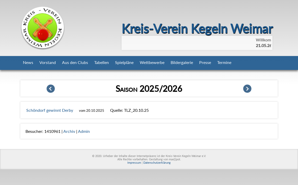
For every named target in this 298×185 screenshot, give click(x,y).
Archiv (69, 131)
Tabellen (101, 62)
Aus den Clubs (75, 62)
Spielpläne (124, 62)
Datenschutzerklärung (157, 162)
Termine (224, 62)
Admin (84, 131)
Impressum (134, 162)
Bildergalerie (182, 62)
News (28, 62)
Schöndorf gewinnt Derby (49, 110)
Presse (205, 62)
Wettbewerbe (152, 62)
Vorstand (47, 62)
